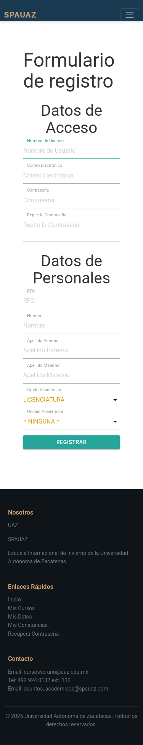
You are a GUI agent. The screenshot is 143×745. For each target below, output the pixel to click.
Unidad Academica (45, 411)
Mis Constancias (28, 625)
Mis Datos (20, 617)
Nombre (34, 315)
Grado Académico (44, 389)
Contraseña (38, 190)
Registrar (71, 442)
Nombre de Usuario (45, 140)
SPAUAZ (18, 539)
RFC (31, 290)
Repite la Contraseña (46, 215)
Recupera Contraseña (33, 634)
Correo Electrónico (44, 165)
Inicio (14, 599)
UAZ (13, 525)
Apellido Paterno (42, 340)
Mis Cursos (21, 608)
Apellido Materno (43, 365)
